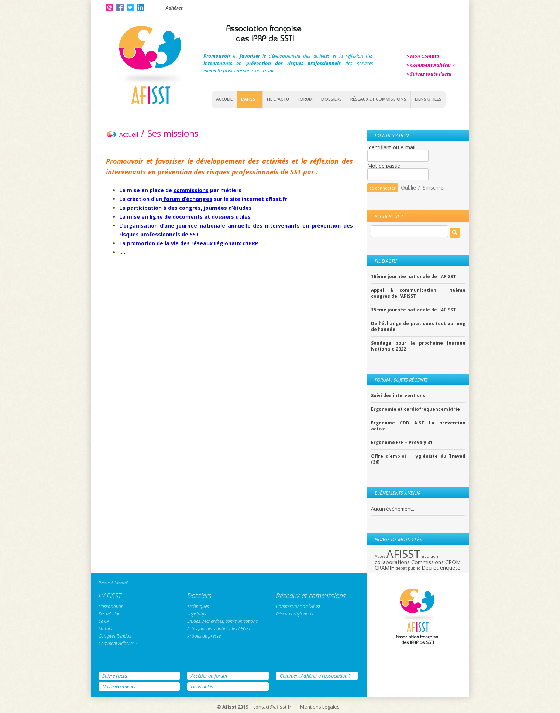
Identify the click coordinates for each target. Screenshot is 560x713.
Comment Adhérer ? (118, 643)
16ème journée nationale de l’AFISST (413, 277)
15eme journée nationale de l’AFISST (413, 310)
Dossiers (331, 99)
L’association (111, 606)
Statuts (105, 628)
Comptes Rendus (115, 636)
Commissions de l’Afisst (298, 606)
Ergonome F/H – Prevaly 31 (402, 443)
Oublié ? (410, 187)
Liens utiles (202, 686)
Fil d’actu (278, 99)
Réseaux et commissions (378, 99)
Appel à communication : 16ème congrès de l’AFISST (418, 293)
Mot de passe (383, 165)
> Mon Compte (422, 56)
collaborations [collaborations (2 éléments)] (392, 562)
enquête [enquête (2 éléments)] (450, 567)
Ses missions (111, 614)
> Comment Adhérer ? (430, 65)
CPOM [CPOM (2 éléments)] (453, 562)
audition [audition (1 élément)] (430, 556)
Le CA (104, 621)
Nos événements (118, 686)
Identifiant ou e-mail (391, 147)
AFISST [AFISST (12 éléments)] (403, 553)
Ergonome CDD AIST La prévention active (418, 426)
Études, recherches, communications (222, 621)
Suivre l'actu (114, 675)
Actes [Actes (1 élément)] (380, 556)
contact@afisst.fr (272, 706)
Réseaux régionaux (294, 614)
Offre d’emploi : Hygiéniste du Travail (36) (418, 459)
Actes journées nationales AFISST (219, 628)
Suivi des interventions (398, 396)
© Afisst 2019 (232, 706)
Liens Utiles (428, 99)
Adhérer (174, 8)
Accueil (224, 99)
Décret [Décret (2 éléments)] (430, 567)
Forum (305, 99)
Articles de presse (204, 636)
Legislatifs (196, 614)
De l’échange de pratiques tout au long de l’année (418, 326)
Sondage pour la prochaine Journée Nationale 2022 (418, 346)
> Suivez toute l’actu (428, 74)
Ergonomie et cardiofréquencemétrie (415, 409)
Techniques (198, 606)
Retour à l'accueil (113, 583)
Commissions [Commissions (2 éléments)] (427, 562)
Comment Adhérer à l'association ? (315, 675)
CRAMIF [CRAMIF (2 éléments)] (384, 567)
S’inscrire (433, 187)
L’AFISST (249, 99)
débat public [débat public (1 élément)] (407, 568)
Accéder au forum (209, 675)
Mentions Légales (320, 706)
